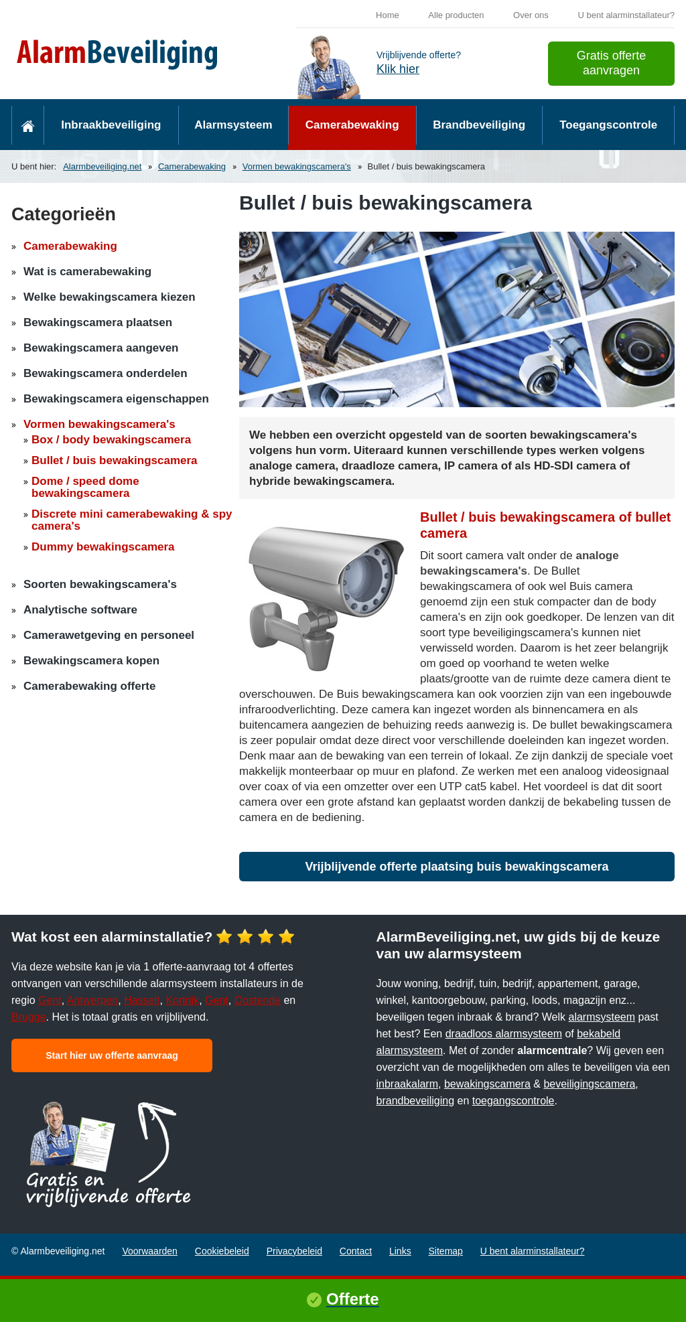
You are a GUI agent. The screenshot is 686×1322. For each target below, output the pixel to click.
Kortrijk (182, 1000)
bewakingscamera (487, 1084)
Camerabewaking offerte (89, 686)
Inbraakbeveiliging (111, 125)
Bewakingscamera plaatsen (97, 322)
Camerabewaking (352, 125)
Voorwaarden (150, 1251)
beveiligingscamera (589, 1084)
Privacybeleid (294, 1251)
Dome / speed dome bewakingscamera (85, 487)
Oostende (257, 1000)
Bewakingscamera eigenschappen (116, 398)
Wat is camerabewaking (87, 271)
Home (387, 15)
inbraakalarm (407, 1084)
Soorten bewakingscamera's (100, 584)
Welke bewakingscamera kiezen (109, 297)
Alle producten (456, 15)
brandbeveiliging (415, 1100)
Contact (356, 1251)
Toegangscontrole (608, 125)
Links (400, 1251)
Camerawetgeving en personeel (108, 635)
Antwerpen (93, 1000)
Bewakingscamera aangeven (101, 348)
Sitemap (446, 1251)
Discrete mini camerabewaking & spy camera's (131, 520)
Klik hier (397, 69)
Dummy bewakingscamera (103, 546)
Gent (50, 1000)
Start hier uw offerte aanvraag (112, 1055)
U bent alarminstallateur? (626, 15)
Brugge (28, 1017)
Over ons (531, 15)
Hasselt (141, 1000)
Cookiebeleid (222, 1251)
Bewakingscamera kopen (91, 660)
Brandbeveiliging (479, 125)
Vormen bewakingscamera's (297, 166)
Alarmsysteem (233, 125)
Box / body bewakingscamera (111, 439)
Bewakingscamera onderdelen (105, 373)
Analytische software (80, 609)
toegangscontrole (513, 1100)
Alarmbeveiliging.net (102, 166)
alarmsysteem (602, 1017)
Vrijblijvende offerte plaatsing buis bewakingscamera (456, 866)
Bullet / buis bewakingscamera (114, 460)
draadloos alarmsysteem (503, 1033)
